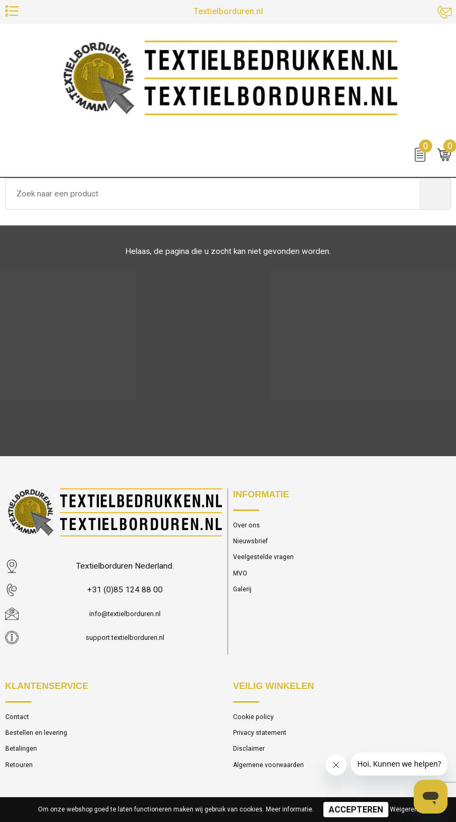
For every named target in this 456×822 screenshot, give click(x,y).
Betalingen (23, 753)
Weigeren (404, 809)
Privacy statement (264, 735)
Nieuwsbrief (253, 544)
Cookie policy (256, 718)
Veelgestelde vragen (268, 561)
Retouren (21, 771)
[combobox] (212, 197)
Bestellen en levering (40, 735)
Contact (19, 718)
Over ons (248, 526)
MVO (241, 579)
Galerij (243, 597)
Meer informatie (289, 809)
